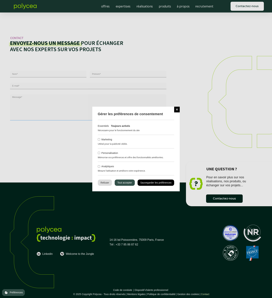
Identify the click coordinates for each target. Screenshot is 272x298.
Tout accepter (124, 182)
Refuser (105, 182)
